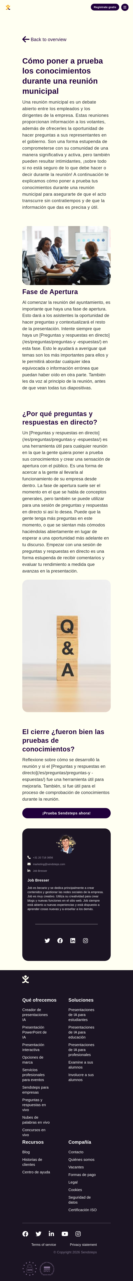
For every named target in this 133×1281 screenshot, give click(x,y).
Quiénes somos (82, 1160)
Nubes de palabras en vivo (36, 1119)
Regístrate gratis (105, 7)
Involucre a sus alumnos (81, 1077)
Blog (26, 1152)
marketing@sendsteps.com (46, 864)
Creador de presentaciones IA (35, 1015)
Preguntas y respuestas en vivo (34, 1105)
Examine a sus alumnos (81, 1064)
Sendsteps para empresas (35, 1089)
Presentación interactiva (33, 1047)
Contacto (76, 1152)
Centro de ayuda (36, 1172)
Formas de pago (82, 1175)
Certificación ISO (83, 1210)
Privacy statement (83, 1245)
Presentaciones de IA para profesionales (81, 1050)
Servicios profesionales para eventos (33, 1075)
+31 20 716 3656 (40, 857)
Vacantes (76, 1167)
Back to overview (44, 39)
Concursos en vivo (34, 1132)
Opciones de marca (32, 1059)
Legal (73, 1182)
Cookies (75, 1190)
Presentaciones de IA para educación (81, 1032)
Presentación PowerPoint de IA (34, 1032)
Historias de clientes (32, 1162)
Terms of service (43, 1245)
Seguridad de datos (80, 1199)
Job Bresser (37, 870)
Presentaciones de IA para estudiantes (81, 1015)
